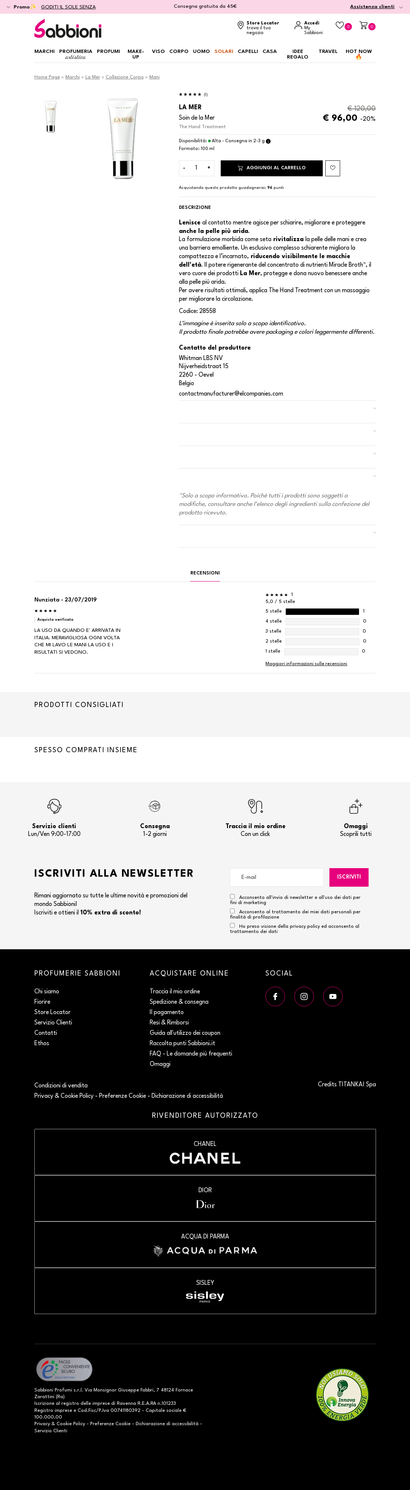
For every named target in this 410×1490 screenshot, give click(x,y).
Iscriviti (349, 877)
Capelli (248, 51)
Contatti (45, 1033)
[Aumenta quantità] (208, 168)
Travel (328, 51)
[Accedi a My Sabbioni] (311, 28)
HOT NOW (359, 54)
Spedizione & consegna (179, 1002)
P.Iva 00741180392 (119, 1410)
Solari (223, 51)
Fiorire (42, 1002)
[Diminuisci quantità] (184, 168)
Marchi (44, 51)
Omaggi (160, 1064)
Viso (158, 51)
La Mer (92, 77)
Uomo (201, 51)
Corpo (179, 51)
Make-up (136, 54)
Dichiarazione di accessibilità (187, 1096)
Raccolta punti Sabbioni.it (182, 1044)
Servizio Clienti (53, 1023)
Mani (154, 77)
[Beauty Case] (344, 25)
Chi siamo (46, 992)
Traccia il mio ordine (175, 992)
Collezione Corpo (125, 77)
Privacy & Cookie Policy (64, 1096)
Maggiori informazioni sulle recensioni (306, 664)
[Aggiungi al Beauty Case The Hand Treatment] (332, 168)
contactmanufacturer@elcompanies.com (231, 394)
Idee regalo (297, 54)
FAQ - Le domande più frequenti (191, 1054)
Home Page (47, 77)
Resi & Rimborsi (169, 1023)
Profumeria (75, 54)
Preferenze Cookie (122, 1096)
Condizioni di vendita (61, 1086)
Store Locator (52, 1013)
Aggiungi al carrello (272, 168)
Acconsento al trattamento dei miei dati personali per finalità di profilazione (295, 914)
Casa (269, 51)
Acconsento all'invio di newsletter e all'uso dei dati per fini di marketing (295, 899)
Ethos (41, 1044)
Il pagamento (167, 1013)
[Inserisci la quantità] (196, 168)
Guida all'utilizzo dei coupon (185, 1033)
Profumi (108, 51)
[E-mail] (277, 877)
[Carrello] (367, 25)
